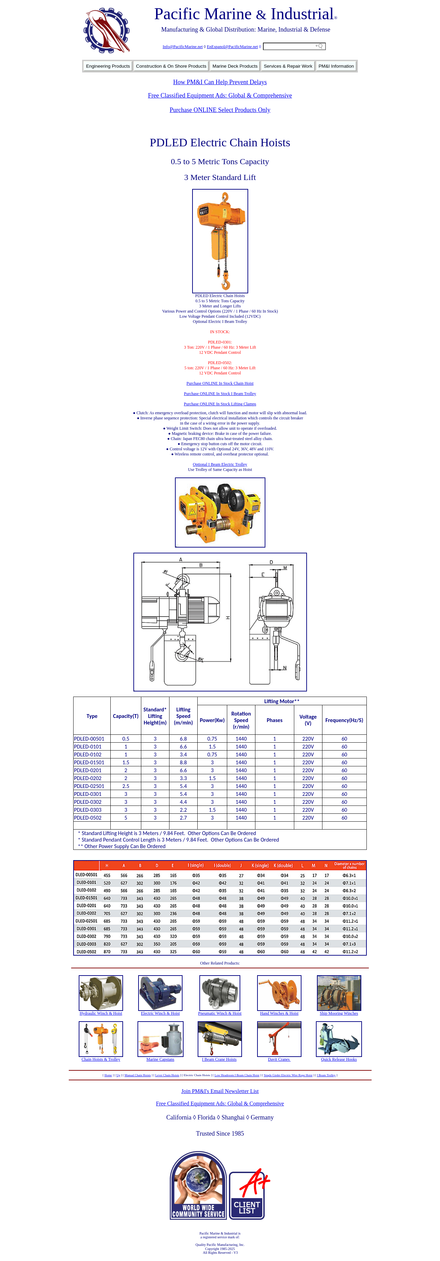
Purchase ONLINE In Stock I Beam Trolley (220, 393)
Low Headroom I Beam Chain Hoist (237, 1075)
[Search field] (294, 46)
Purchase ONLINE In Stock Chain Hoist (220, 383)
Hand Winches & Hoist (279, 1013)
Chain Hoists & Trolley (100, 1059)
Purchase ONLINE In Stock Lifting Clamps (220, 404)
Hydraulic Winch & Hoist (101, 1013)
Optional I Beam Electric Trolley (220, 464)
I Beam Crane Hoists (219, 1059)
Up (118, 1075)
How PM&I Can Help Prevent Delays (220, 82)
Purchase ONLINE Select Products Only (220, 109)
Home (108, 1075)
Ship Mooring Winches (339, 1013)
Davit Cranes (279, 1059)
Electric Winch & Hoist (160, 1013)
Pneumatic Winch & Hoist (219, 1013)
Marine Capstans (160, 1059)
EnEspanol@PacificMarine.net (232, 46)
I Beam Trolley (326, 1075)
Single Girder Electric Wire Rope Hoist (288, 1075)
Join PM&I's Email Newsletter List (219, 1091)
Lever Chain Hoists (167, 1075)
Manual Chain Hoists (137, 1075)
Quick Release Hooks (339, 1059)
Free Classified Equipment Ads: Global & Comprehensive (220, 95)
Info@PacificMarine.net (183, 46)
